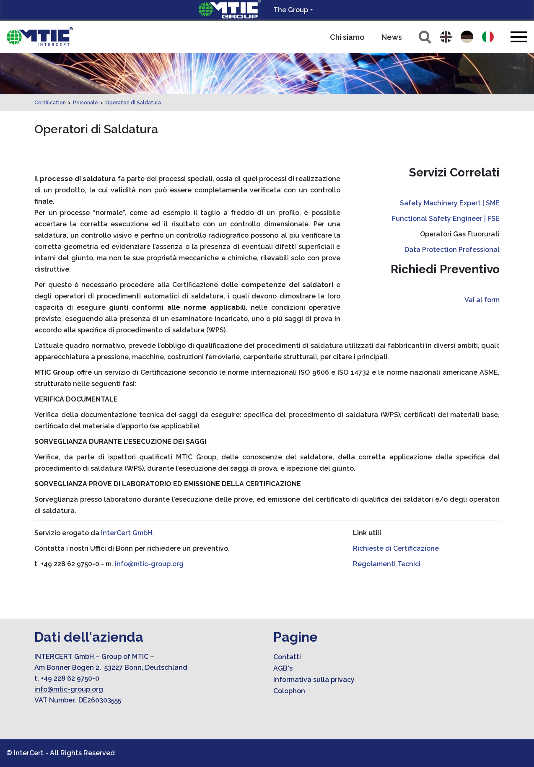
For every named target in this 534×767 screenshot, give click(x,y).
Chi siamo (347, 37)
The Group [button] (290, 10)
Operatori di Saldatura (133, 103)
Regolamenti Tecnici (386, 564)
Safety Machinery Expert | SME (450, 203)
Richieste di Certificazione (396, 548)
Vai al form (482, 300)
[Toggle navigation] (519, 37)
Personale (85, 103)
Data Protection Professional (452, 250)
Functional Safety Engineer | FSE (446, 219)
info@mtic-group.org (149, 564)
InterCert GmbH (126, 533)
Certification (50, 103)
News (391, 37)
